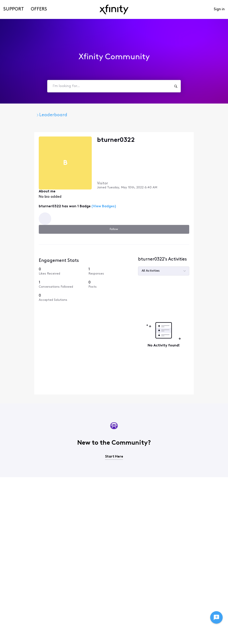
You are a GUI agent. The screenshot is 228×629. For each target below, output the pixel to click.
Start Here (114, 420)
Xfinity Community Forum (36, 115)
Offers (39, 9)
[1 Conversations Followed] (177, 255)
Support (13, 9)
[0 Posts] (202, 255)
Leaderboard (84, 115)
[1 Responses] (202, 240)
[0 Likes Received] (177, 240)
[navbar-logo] (114, 9)
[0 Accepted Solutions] (177, 272)
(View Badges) (78, 197)
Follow (202, 140)
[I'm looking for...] (175, 86)
